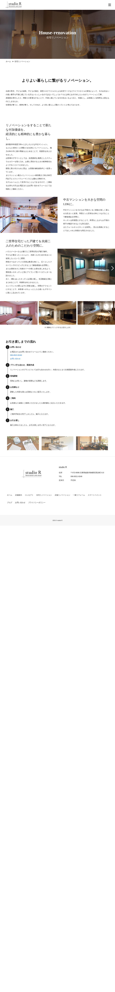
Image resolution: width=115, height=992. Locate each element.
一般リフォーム (79, 495)
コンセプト (29, 495)
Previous (2, 217)
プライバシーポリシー (36, 503)
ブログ (9, 503)
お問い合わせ (15, 359)
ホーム (9, 495)
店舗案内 (18, 495)
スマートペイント (95, 495)
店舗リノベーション (62, 495)
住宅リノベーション (44, 495)
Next (55, 217)
